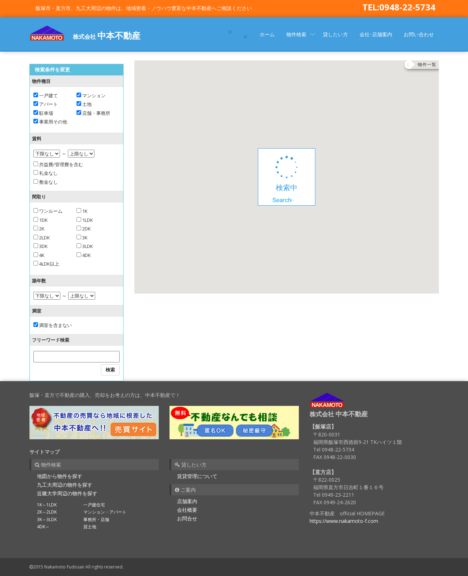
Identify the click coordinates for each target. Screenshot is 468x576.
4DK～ (43, 527)
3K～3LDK (47, 519)
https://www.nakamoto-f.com (344, 521)
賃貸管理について (197, 476)
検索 (110, 369)
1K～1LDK (47, 505)
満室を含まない (52, 325)
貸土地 (89, 527)
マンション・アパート (104, 512)
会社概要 (187, 509)
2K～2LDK (47, 512)
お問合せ (187, 518)
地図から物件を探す (59, 476)
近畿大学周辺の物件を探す (67, 493)
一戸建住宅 (94, 505)
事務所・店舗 (96, 519)
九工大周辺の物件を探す (64, 484)
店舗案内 (187, 501)
